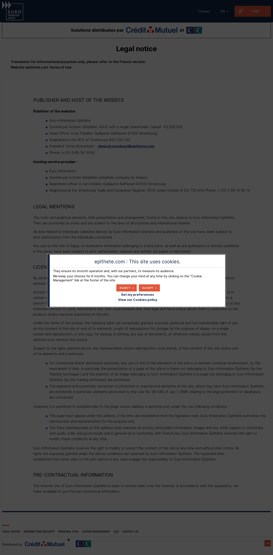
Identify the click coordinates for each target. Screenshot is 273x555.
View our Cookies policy (137, 300)
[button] (149, 287)
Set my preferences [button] (137, 294)
